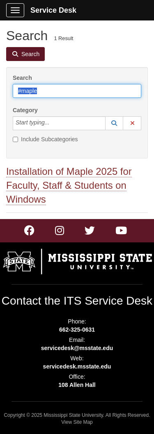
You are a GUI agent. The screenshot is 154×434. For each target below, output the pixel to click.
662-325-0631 (77, 329)
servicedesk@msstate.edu (77, 348)
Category (25, 110)
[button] (114, 123)
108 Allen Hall (77, 385)
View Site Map (76, 422)
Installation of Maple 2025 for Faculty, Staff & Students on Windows (69, 185)
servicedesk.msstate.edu (77, 366)
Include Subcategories (45, 139)
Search (22, 78)
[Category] (53, 123)
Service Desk (53, 10)
